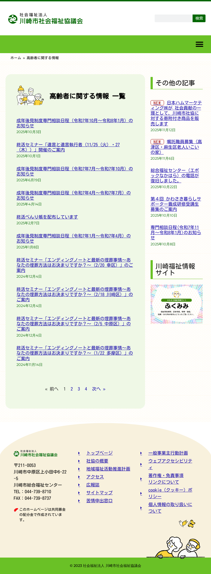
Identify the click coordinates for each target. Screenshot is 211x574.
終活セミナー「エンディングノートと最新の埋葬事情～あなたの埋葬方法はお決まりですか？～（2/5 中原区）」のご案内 (73, 323)
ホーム (15, 58)
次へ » (99, 389)
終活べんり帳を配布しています (47, 217)
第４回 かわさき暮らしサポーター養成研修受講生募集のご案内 (176, 204)
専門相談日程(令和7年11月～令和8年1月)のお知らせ (176, 232)
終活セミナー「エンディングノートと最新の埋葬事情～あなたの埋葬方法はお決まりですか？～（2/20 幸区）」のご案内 (74, 265)
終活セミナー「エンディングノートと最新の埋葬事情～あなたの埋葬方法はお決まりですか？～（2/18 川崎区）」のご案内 (74, 294)
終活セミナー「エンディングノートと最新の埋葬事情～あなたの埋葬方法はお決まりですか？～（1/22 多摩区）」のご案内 (74, 353)
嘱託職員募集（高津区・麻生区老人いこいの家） (176, 146)
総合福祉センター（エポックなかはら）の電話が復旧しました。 (175, 175)
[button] (199, 44)
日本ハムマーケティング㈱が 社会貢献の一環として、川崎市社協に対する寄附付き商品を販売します (176, 113)
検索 (199, 18)
